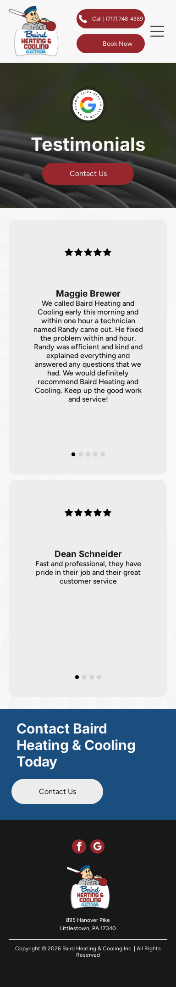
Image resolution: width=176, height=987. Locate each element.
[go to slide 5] (102, 454)
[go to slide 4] (95, 454)
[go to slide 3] (88, 454)
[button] (157, 31)
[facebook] (79, 847)
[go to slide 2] (80, 454)
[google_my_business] (97, 847)
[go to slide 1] (73, 454)
